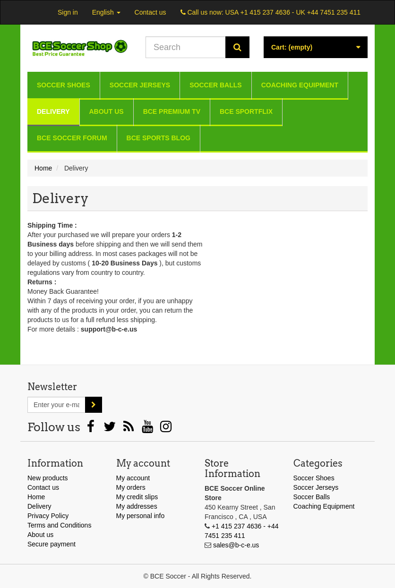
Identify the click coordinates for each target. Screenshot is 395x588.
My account (133, 478)
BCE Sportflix (246, 111)
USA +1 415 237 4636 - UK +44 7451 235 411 (293, 12)
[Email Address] (56, 405)
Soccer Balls (215, 85)
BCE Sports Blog (158, 138)
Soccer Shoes (63, 85)
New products (47, 478)
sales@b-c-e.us (236, 545)
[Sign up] (93, 405)
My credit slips (137, 497)
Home (36, 497)
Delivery (53, 111)
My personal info (140, 516)
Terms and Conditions (59, 525)
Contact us (150, 12)
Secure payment (51, 544)
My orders (131, 487)
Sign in (68, 12)
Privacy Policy (48, 516)
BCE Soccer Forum (72, 138)
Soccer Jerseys (140, 85)
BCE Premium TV (171, 111)
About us (106, 111)
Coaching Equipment (299, 85)
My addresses (136, 506)
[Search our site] (186, 47)
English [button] (106, 12)
